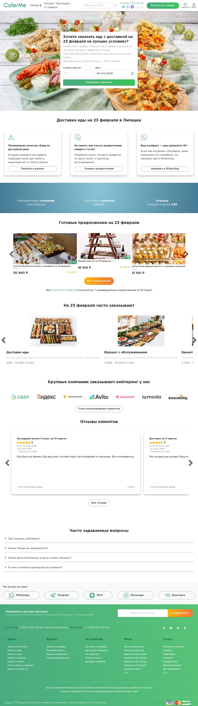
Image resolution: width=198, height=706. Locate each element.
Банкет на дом (15, 654)
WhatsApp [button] (19, 595)
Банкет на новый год (18, 669)
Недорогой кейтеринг (174, 647)
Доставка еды (94, 639)
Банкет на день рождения (20, 665)
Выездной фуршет (56, 650)
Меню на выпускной (134, 650)
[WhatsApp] (128, 7)
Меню (128, 639)
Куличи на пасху (93, 658)
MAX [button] (96, 595)
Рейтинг (106, 688)
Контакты (147, 688)
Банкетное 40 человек (135, 665)
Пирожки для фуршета (58, 658)
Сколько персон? (72, 68)
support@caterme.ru (55, 627)
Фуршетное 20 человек (135, 654)
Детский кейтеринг (172, 665)
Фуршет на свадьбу (56, 647)
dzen (170, 628)
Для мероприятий (171, 669)
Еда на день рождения (96, 650)
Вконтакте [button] (175, 595)
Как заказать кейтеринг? (24, 539)
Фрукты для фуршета (57, 654)
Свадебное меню (132, 669)
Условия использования (71, 691)
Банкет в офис (15, 650)
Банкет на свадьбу (17, 658)
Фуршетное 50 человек (135, 662)
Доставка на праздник (96, 647)
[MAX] (133, 7)
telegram (163, 628)
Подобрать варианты (99, 82)
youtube (185, 628)
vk (178, 628)
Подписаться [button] (180, 613)
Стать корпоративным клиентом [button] (99, 409)
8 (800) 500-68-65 (132, 3)
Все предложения (99, 281)
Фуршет (52, 639)
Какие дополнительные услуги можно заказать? (39, 558)
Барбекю (167, 650)
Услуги (167, 639)
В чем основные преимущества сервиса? (35, 567)
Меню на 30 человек (17, 647)
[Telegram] (124, 7)
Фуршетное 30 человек (135, 658)
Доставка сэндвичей (95, 662)
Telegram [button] (59, 595)
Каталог (49, 3)
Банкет (12, 639)
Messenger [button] (133, 595)
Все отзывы (99, 503)
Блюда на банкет (16, 662)
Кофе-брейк (169, 654)
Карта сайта (132, 691)
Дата (97, 68)
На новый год (92, 654)
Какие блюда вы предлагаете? (28, 548)
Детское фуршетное (134, 647)
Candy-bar (168, 658)
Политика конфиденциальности (100, 691)
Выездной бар (170, 662)
